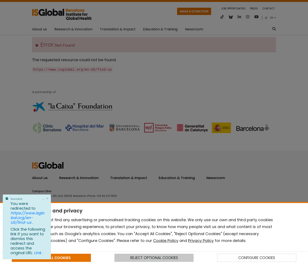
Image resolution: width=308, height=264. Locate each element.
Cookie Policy (165, 240)
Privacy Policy (201, 240)
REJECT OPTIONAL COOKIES (154, 257)
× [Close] (43, 200)
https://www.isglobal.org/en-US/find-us (27, 217)
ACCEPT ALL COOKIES (51, 257)
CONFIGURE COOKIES (256, 257)
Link (38, 252)
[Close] (47, 198)
